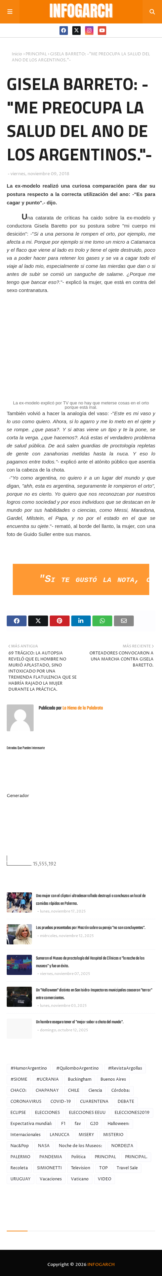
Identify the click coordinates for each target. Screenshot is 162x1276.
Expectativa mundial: (31, 1124)
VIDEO (104, 1179)
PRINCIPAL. (136, 1157)
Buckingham (79, 1079)
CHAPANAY (47, 1090)
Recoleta (19, 1168)
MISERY (86, 1135)
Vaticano (80, 1179)
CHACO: (18, 1090)
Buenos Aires (113, 1079)
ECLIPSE (18, 1113)
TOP (103, 1168)
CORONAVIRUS (25, 1102)
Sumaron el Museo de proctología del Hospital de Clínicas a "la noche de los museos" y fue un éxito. (90, 962)
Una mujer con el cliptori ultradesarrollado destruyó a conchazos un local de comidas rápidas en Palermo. (91, 899)
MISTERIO (113, 1135)
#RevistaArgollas (125, 1068)
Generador (18, 796)
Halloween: (118, 1124)
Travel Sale (127, 1168)
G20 (94, 1124)
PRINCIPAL (36, 54)
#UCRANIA (47, 1079)
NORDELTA (122, 1146)
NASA (44, 1146)
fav (78, 1124)
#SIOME (18, 1079)
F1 (63, 1124)
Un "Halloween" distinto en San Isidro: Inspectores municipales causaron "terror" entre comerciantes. (94, 994)
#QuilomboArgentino (77, 1068)
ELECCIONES (47, 1113)
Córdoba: (120, 1090)
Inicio (17, 54)
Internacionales (25, 1135)
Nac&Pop (19, 1146)
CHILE (73, 1090)
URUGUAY (20, 1179)
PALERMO (20, 1157)
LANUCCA (60, 1135)
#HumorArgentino (28, 1068)
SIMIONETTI (49, 1168)
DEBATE (126, 1102)
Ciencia (95, 1090)
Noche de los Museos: (80, 1146)
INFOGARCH (101, 1265)
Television (80, 1168)
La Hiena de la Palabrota (82, 708)
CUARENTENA (94, 1102)
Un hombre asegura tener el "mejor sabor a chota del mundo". (79, 1022)
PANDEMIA (50, 1157)
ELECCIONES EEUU (87, 1113)
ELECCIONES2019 (132, 1113)
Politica (78, 1157)
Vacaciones (51, 1179)
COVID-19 (60, 1102)
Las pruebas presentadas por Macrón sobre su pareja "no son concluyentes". (90, 927)
